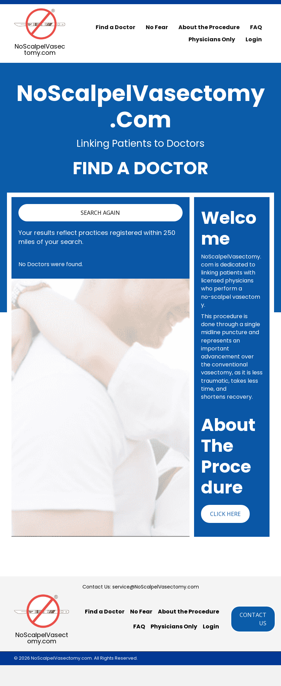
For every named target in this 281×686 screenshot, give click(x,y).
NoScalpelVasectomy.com (40, 49)
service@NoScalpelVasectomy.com (155, 586)
